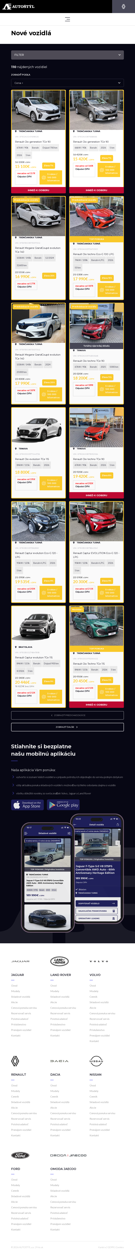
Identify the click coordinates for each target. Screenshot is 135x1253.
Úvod (14, 985)
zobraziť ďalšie (67, 727)
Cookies (120, 1247)
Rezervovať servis (21, 1013)
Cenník (93, 996)
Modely (15, 991)
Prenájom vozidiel (21, 1029)
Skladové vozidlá (20, 996)
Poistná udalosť (19, 1018)
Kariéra (102, 1247)
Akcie (14, 1002)
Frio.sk (39, 1247)
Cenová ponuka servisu (24, 1007)
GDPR (111, 1247)
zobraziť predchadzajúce (67, 715)
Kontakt (15, 1035)
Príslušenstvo (18, 1024)
